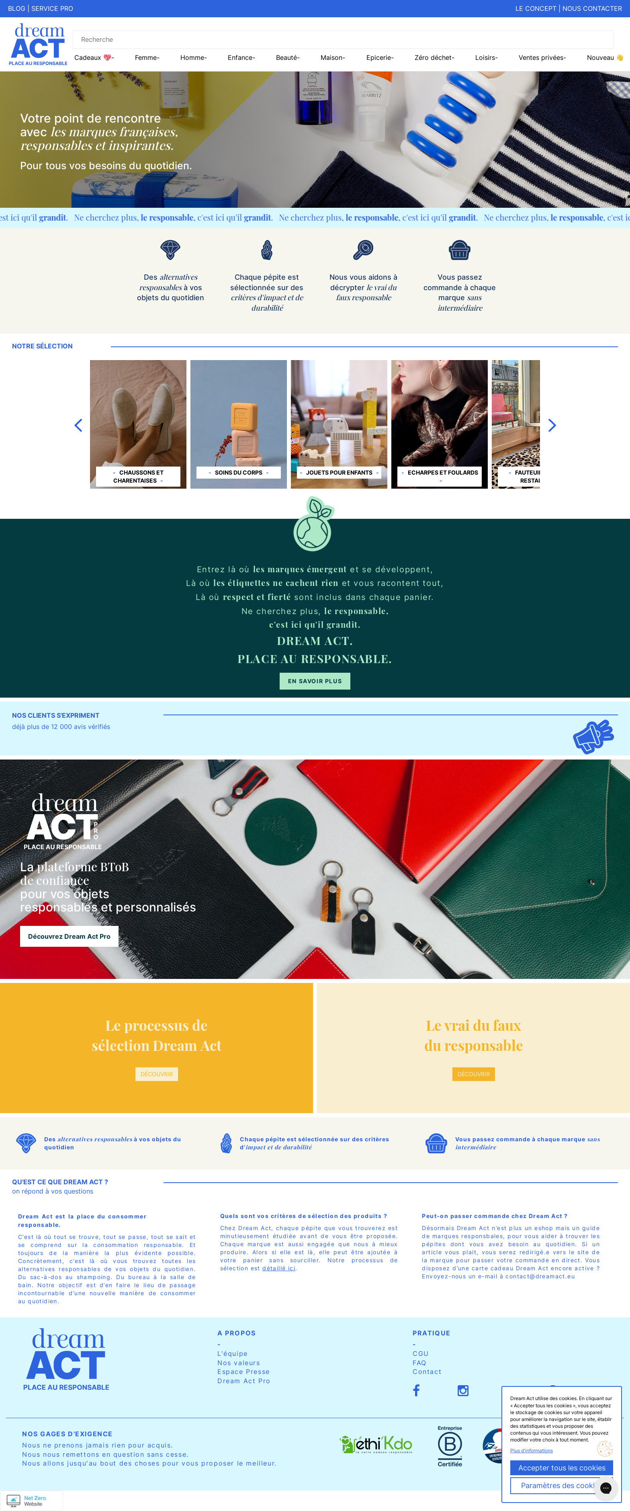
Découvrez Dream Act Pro (69, 936)
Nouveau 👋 (605, 57)
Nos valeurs (238, 1363)
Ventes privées (541, 57)
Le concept (535, 8)
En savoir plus (315, 681)
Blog (16, 8)
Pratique (432, 1333)
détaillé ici (278, 1268)
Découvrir (157, 1074)
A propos (236, 1333)
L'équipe (232, 1353)
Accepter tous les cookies (561, 1468)
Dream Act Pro (244, 1381)
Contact (427, 1372)
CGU (421, 1353)
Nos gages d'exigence (67, 1434)
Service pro (52, 8)
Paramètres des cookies (561, 1485)
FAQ (420, 1363)
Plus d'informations (531, 1451)
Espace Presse (243, 1372)
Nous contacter (592, 8)
